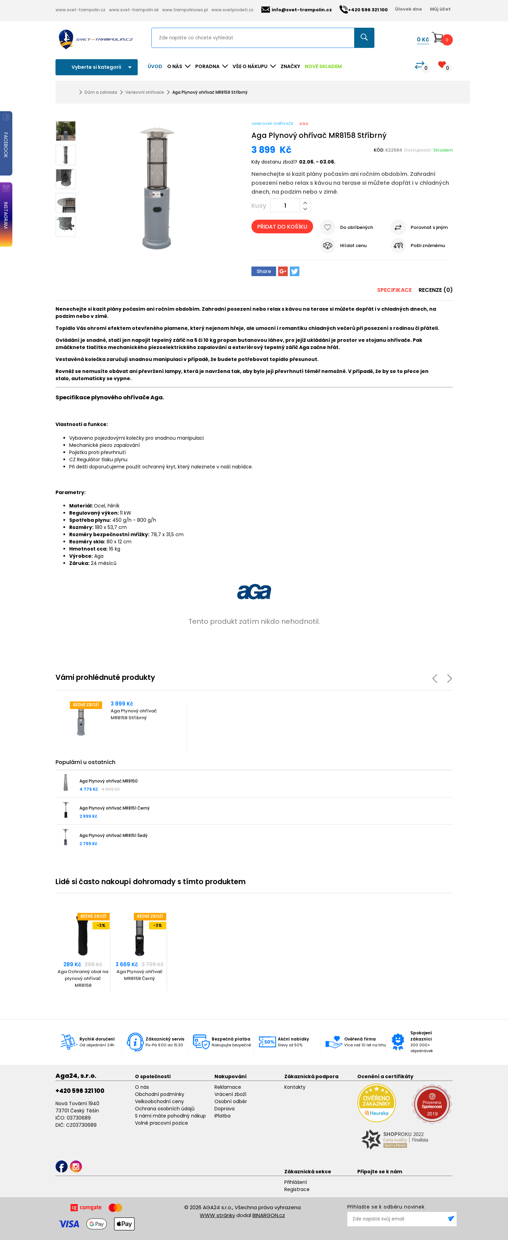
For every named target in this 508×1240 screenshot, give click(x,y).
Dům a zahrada (101, 92)
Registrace (297, 1189)
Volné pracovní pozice (161, 1123)
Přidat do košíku (282, 227)
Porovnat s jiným (429, 227)
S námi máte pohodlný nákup (170, 1115)
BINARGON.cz (268, 1215)
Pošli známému (428, 245)
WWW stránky (217, 1215)
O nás (142, 1087)
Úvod (155, 66)
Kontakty (295, 1087)
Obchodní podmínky (159, 1094)
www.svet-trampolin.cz (80, 10)
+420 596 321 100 (79, 1091)
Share (264, 271)
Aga (303, 123)
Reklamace (227, 1087)
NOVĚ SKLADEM (323, 66)
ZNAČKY (290, 66)
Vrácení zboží (230, 1094)
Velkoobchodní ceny (159, 1101)
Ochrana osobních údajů (165, 1108)
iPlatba (222, 1115)
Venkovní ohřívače (144, 92)
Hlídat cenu (353, 245)
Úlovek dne (408, 9)
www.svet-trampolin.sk (134, 10)
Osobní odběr (230, 1101)
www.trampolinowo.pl (185, 10)
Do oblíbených (356, 227)
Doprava (224, 1108)
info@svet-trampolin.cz (296, 10)
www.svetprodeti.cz (232, 10)
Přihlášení (295, 1182)
